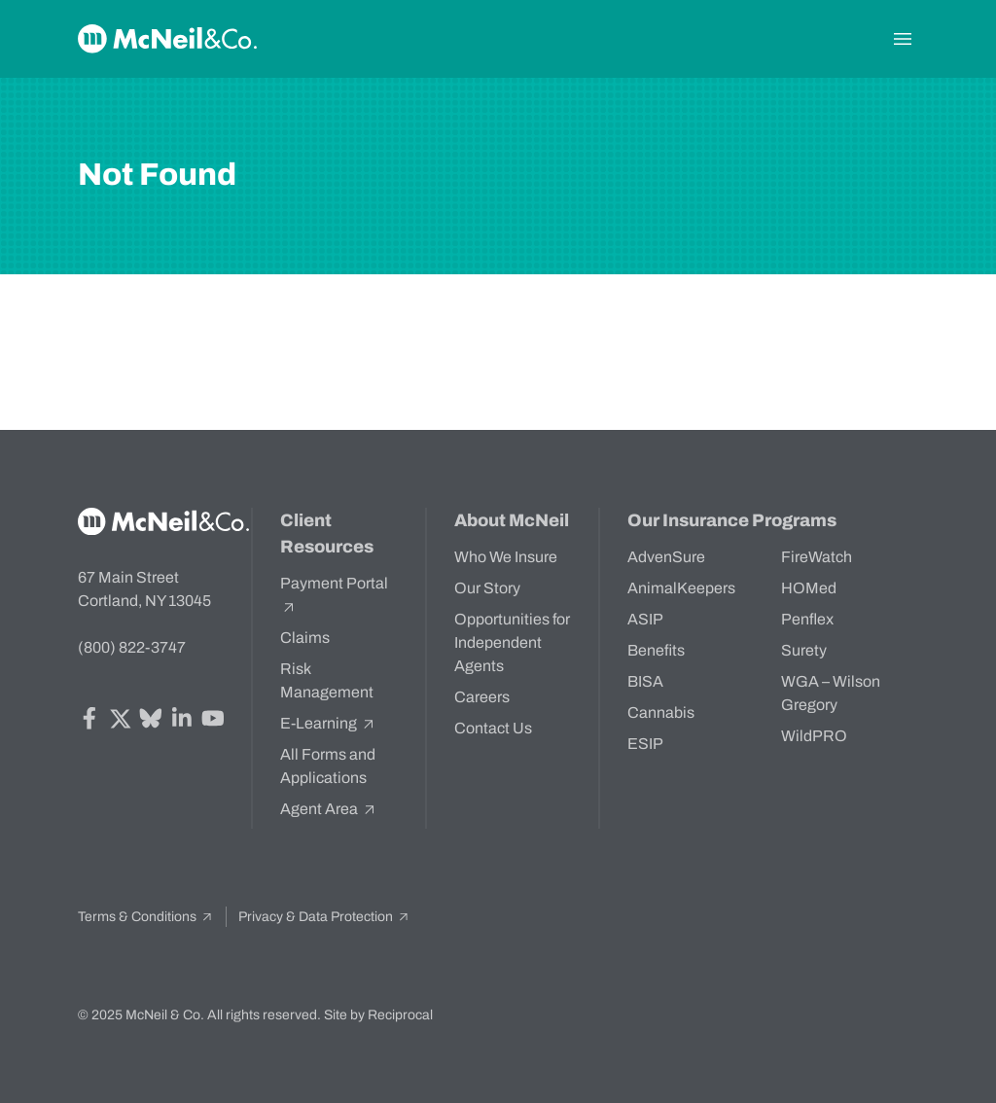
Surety (804, 650)
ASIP (645, 619)
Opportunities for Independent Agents (512, 642)
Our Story (487, 588)
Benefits (656, 650)
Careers (482, 697)
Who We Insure (505, 557)
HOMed (808, 588)
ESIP (645, 743)
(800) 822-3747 (132, 647)
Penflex (807, 619)
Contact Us (493, 728)
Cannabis (660, 712)
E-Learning (328, 723)
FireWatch (816, 557)
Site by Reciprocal (378, 1015)
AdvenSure (666, 557)
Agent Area (328, 809)
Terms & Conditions (146, 916)
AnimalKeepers (681, 588)
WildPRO (814, 736)
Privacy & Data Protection (324, 916)
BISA (645, 681)
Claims (305, 637)
